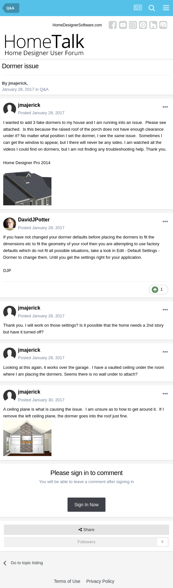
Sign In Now (86, 504)
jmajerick (17, 83)
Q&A (44, 89)
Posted (41, 112)
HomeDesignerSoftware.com (77, 25)
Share (86, 530)
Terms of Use (67, 581)
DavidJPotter (34, 219)
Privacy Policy (100, 581)
